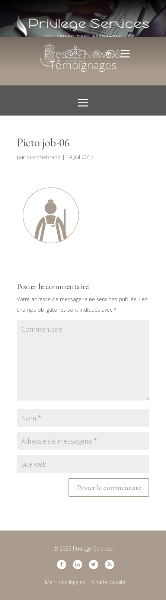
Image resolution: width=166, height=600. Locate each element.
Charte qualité (109, 582)
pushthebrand (43, 156)
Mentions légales (65, 582)
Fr (97, 53)
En (110, 53)
